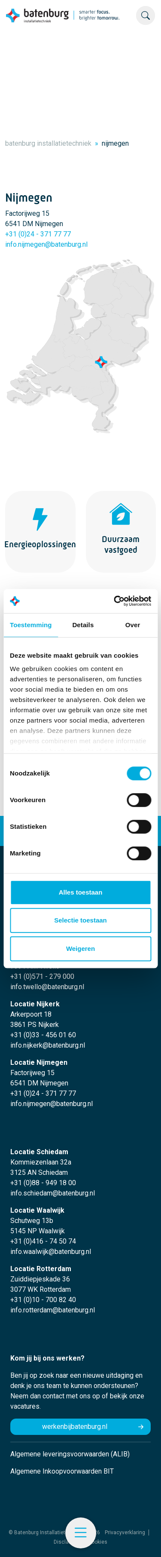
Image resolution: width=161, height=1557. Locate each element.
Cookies (97, 1542)
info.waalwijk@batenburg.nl (50, 1251)
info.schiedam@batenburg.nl (52, 1193)
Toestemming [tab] (31, 624)
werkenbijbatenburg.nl (74, 1426)
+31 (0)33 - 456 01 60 (43, 1035)
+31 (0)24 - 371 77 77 (38, 234)
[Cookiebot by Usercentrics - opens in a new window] (114, 601)
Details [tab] (83, 624)
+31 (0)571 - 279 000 (42, 976)
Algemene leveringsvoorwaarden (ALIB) (70, 1454)
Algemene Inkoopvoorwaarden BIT (62, 1471)
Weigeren (80, 948)
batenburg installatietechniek (48, 143)
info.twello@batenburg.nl (47, 987)
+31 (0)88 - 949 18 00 (43, 1183)
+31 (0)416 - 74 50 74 (43, 1241)
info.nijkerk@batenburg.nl (47, 1045)
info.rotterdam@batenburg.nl (52, 1310)
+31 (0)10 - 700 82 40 (43, 1300)
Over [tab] (132, 624)
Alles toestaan (81, 892)
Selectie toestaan (80, 920)
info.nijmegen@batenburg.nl (46, 244)
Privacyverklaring (125, 1532)
